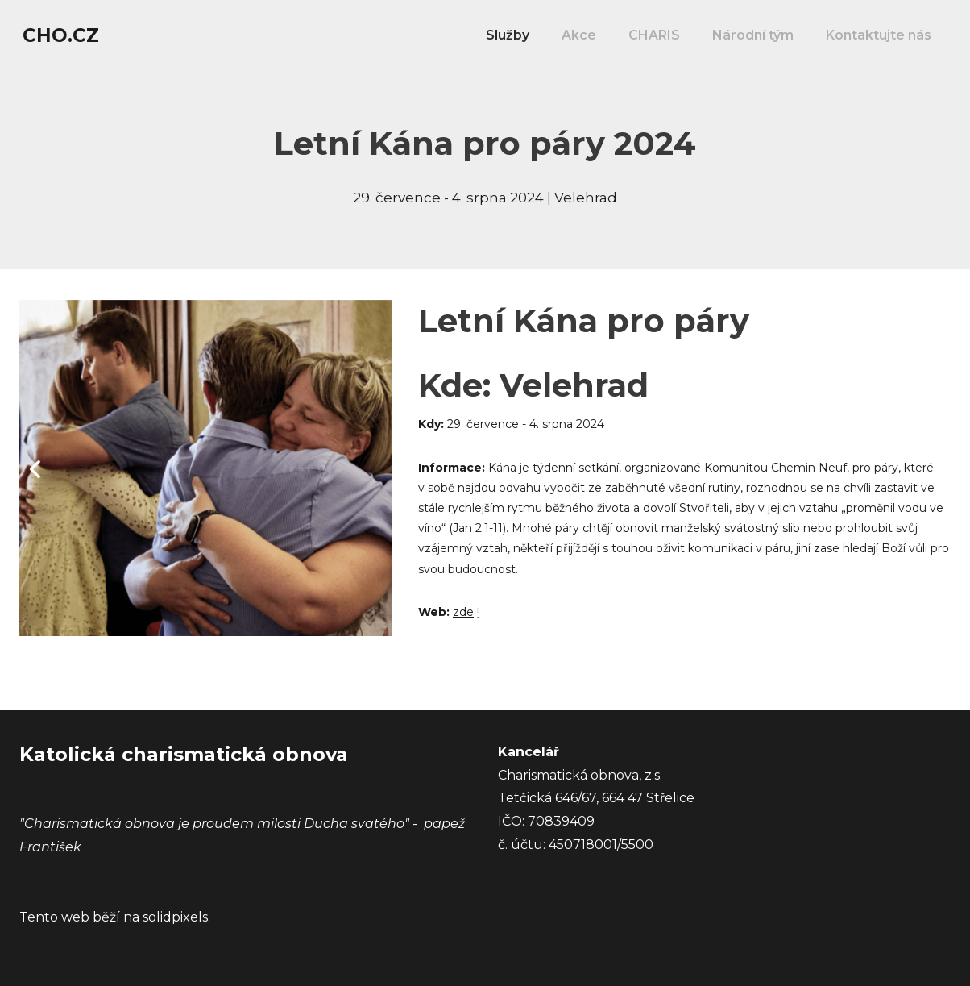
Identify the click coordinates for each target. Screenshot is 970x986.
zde (463, 622)
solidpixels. (176, 917)
